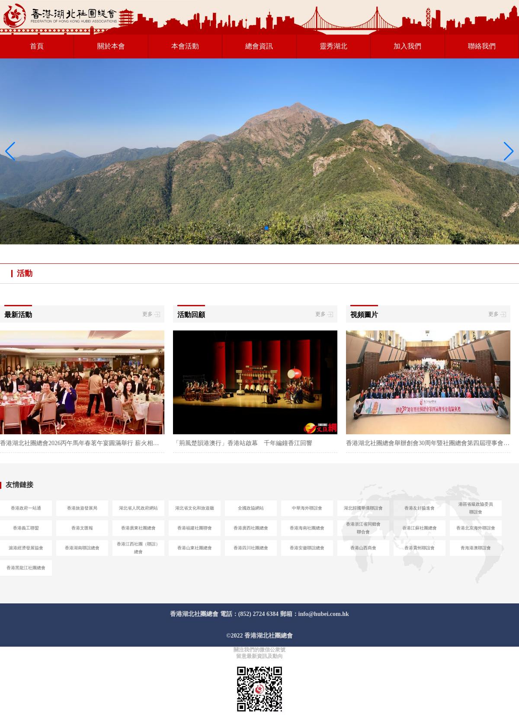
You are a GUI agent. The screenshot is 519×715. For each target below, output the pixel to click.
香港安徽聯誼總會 (307, 547)
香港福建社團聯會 (194, 528)
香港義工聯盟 (26, 528)
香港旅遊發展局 (82, 508)
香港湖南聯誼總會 (82, 547)
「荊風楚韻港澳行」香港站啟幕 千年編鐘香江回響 (242, 443)
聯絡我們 (482, 46)
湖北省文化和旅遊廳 (194, 508)
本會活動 (185, 46)
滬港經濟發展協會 (26, 547)
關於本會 (111, 46)
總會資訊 (259, 46)
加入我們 (407, 46)
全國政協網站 (251, 508)
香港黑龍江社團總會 (25, 567)
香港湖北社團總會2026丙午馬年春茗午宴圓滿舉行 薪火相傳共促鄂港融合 (82, 443)
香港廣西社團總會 (251, 528)
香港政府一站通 (26, 508)
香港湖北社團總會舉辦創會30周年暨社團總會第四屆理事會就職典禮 (428, 443)
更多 (151, 314)
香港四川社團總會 (251, 547)
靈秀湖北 (333, 46)
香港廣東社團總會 (138, 528)
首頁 (37, 46)
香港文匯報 (82, 528)
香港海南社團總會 (307, 528)
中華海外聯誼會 (307, 508)
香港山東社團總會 (194, 547)
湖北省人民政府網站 (138, 508)
